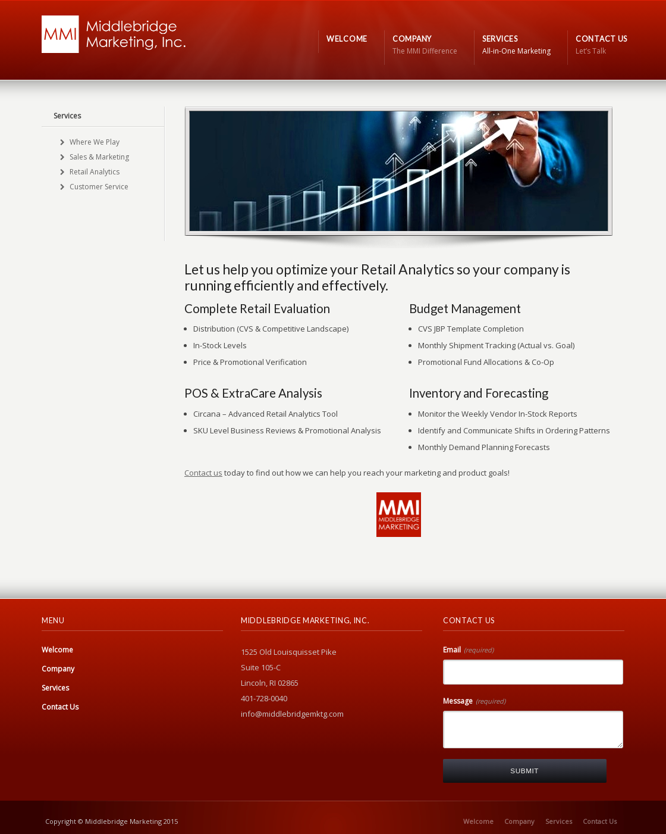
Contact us (203, 472)
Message (474, 701)
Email (468, 650)
